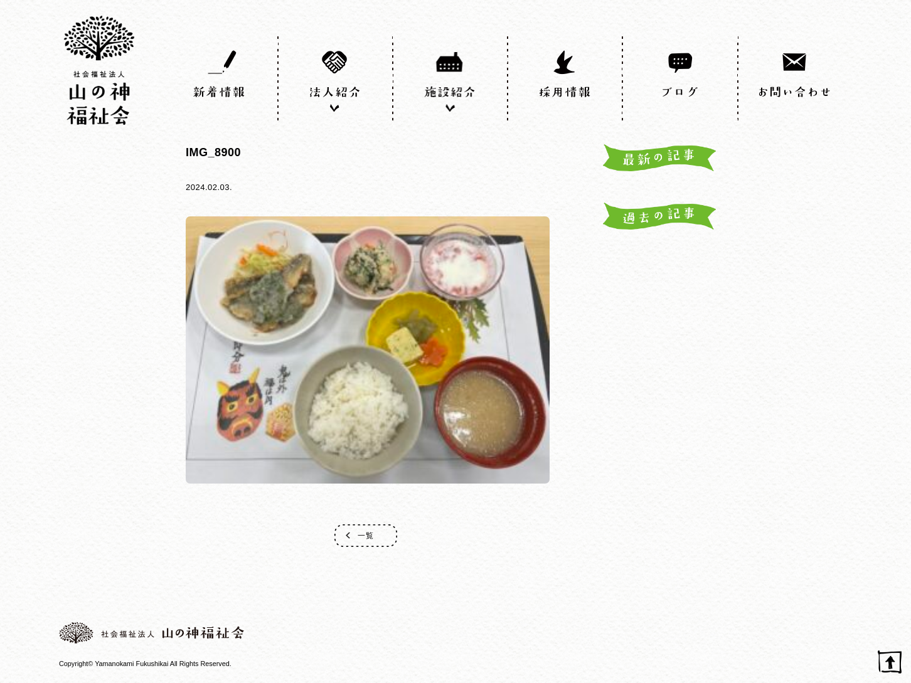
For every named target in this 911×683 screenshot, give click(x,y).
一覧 (366, 535)
